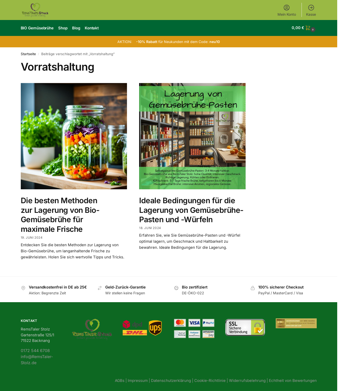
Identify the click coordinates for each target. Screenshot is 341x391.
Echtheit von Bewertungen (293, 380)
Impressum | (139, 380)
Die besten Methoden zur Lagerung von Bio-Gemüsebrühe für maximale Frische (60, 214)
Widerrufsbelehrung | (249, 380)
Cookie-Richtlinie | (211, 380)
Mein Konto (287, 10)
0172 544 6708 (35, 350)
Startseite (28, 53)
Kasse (311, 10)
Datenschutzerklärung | (172, 380)
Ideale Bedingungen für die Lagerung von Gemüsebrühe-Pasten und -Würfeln (191, 209)
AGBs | (121, 380)
